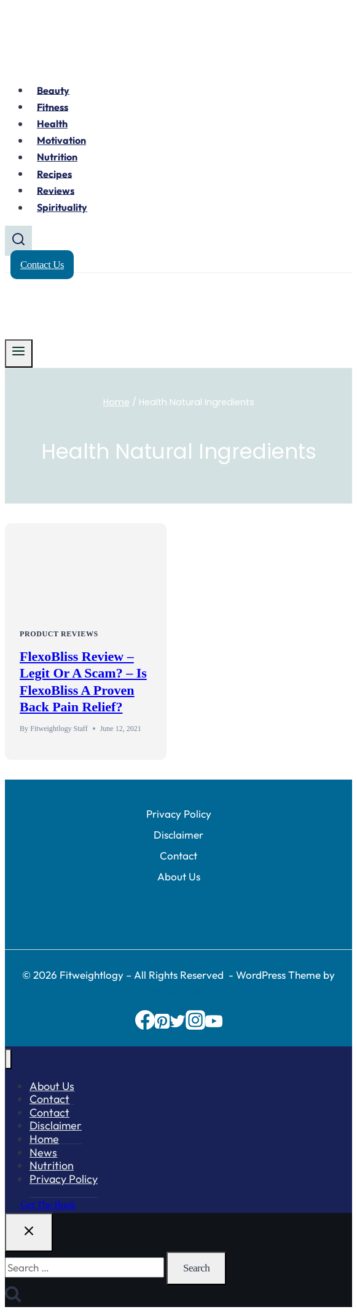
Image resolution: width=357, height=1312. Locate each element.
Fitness (52, 106)
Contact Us (42, 265)
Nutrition (57, 157)
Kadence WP (178, 991)
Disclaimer (178, 834)
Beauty (53, 90)
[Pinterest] (162, 1025)
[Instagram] (195, 1025)
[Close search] (29, 1232)
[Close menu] (8, 1059)
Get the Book (48, 1205)
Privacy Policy (178, 813)
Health (52, 123)
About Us (178, 876)
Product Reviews (59, 634)
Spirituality (62, 207)
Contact (178, 855)
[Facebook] (145, 1025)
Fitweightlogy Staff (58, 728)
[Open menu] (19, 353)
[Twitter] (178, 1025)
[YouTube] (213, 1025)
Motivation (61, 140)
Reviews (55, 190)
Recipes (54, 173)
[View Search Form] (18, 241)
